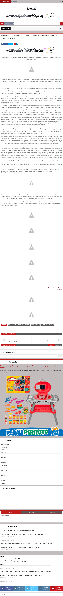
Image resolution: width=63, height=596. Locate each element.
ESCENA (32, 324)
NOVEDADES (4, 447)
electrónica (20, 324)
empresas (4, 465)
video (3, 480)
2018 (9, 324)
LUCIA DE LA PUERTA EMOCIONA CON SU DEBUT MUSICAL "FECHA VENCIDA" (22, 534)
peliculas (4, 470)
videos (3, 483)
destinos (4, 462)
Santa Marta (44, 324)
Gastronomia (5, 444)
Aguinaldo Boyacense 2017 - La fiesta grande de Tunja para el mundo (20, 547)
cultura (4, 460)
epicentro (27, 324)
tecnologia (5, 478)
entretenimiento (6, 467)
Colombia (14, 324)
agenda (4, 457)
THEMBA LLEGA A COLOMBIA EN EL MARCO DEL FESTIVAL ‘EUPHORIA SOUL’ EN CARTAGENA (26, 543)
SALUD (3, 449)
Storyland (51, 324)
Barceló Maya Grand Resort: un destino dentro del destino (17, 530)
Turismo (4, 452)
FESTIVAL (38, 324)
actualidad (5, 454)
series (3, 475)
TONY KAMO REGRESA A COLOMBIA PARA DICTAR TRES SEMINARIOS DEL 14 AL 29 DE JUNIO (26, 539)
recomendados (5, 473)
